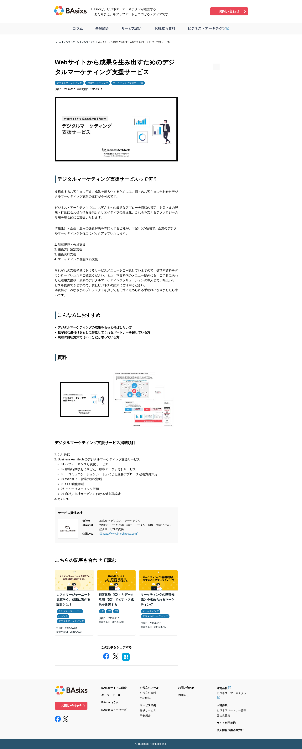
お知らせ (183, 695)
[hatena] (126, 656)
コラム (77, 28)
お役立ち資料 (164, 28)
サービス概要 (148, 705)
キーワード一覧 (110, 695)
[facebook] (106, 655)
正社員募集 (223, 715)
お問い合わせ (229, 11)
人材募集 (222, 705)
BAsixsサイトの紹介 (114, 687)
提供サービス (148, 710)
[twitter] (115, 655)
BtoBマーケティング (97, 83)
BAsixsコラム (109, 702)
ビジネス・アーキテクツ (207, 28)
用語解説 (145, 697)
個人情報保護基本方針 (230, 730)
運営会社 (222, 688)
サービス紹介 (131, 28)
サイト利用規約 (226, 722)
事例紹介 (102, 28)
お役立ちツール (71, 42)
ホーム (58, 42)
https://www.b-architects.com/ (120, 533)
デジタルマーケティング (69, 83)
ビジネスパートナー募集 (231, 710)
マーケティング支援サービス (128, 83)
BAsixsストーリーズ (114, 709)
